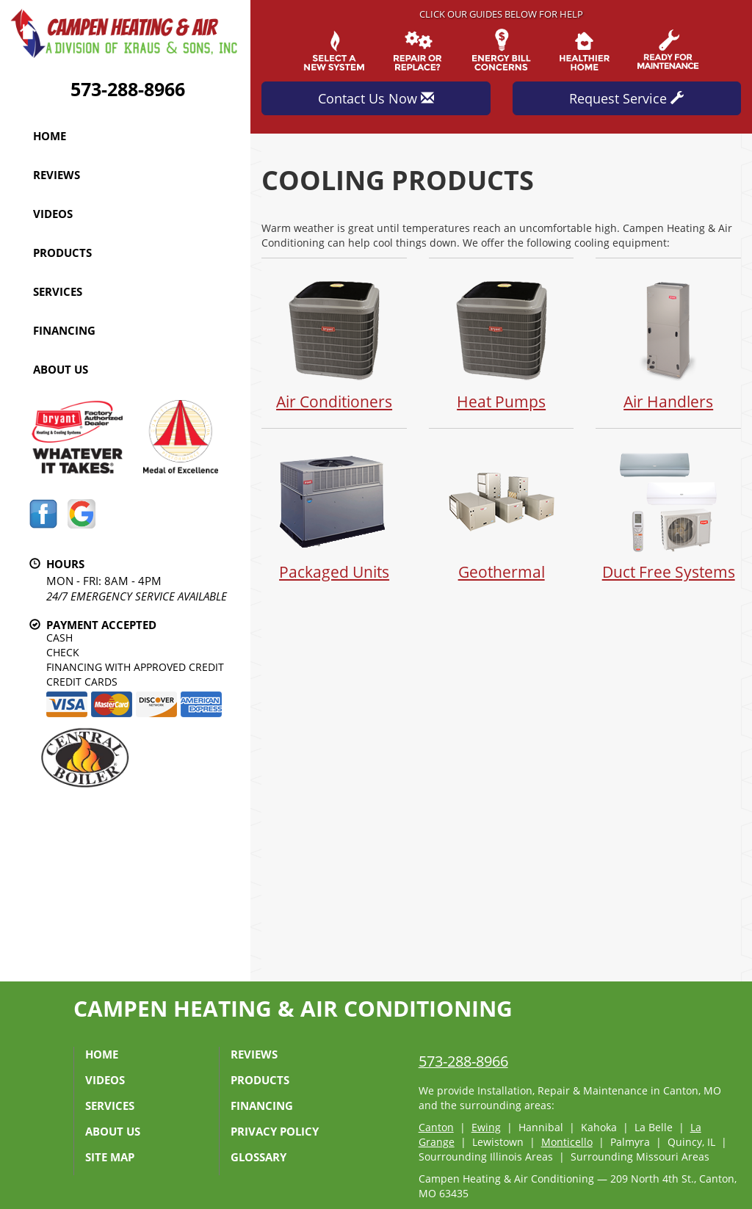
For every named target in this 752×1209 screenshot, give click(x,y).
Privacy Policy (275, 1131)
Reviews (56, 174)
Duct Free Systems (668, 512)
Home (49, 135)
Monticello (567, 1142)
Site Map (109, 1157)
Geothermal (501, 512)
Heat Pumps (501, 342)
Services (57, 291)
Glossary (258, 1157)
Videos (53, 213)
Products (62, 252)
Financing (64, 330)
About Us (60, 369)
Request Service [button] (626, 98)
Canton (436, 1127)
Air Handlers (668, 342)
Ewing (486, 1127)
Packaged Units (334, 512)
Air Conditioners (334, 342)
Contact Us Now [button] (376, 98)
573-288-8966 (127, 88)
